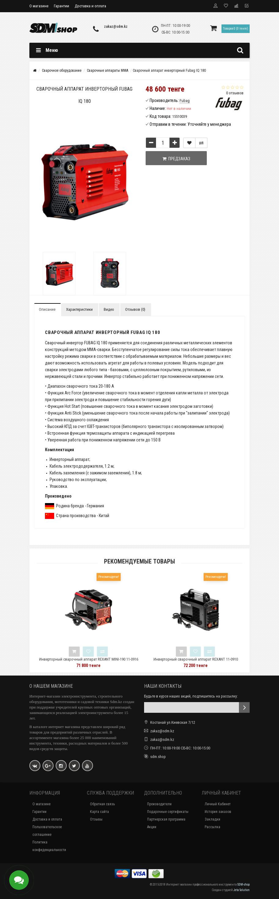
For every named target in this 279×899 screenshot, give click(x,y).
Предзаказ (176, 158)
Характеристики (79, 309)
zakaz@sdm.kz (116, 26)
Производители (159, 804)
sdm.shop (158, 756)
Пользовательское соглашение (47, 831)
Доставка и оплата (90, 6)
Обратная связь (102, 804)
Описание (47, 309)
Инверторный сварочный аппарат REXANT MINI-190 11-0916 (103, 659)
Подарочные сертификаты (167, 812)
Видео (109, 309)
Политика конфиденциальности (49, 846)
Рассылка (212, 827)
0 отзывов (235, 93)
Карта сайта (99, 812)
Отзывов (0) (135, 309)
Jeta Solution (241, 890)
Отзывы (96, 819)
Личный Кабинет (218, 804)
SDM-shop (243, 884)
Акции (151, 827)
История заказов (218, 812)
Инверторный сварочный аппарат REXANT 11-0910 (211, 659)
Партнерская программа (166, 819)
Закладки (212, 819)
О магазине (38, 6)
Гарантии (61, 6)
